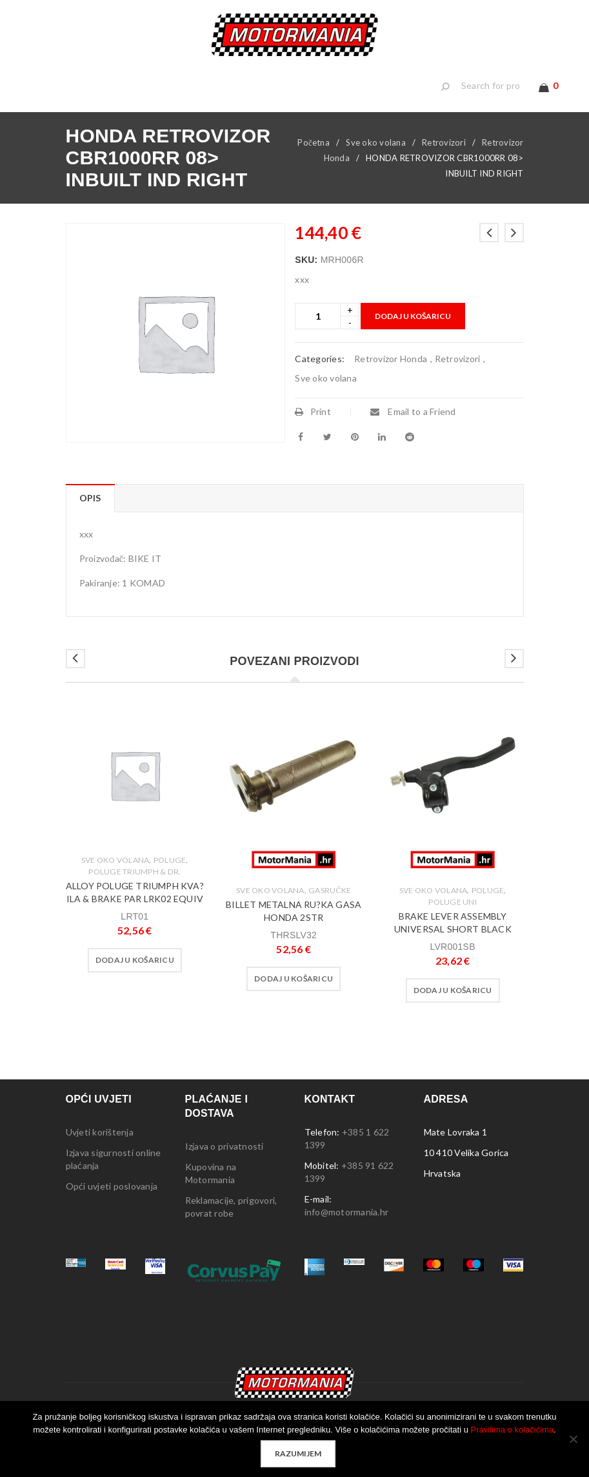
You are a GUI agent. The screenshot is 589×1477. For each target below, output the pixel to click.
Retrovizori (444, 164)
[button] (135, 982)
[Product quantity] (318, 338)
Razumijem (298, 1453)
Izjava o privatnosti (224, 1168)
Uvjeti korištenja (100, 1153)
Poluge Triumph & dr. (134, 893)
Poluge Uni (452, 924)
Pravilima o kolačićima (512, 1429)
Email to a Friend (413, 433)
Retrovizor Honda (390, 380)
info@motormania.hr (346, 1233)
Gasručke (329, 912)
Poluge (170, 882)
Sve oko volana (376, 164)
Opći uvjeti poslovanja (112, 1207)
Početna (313, 164)
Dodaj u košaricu (413, 338)
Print (313, 433)
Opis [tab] (90, 519)
